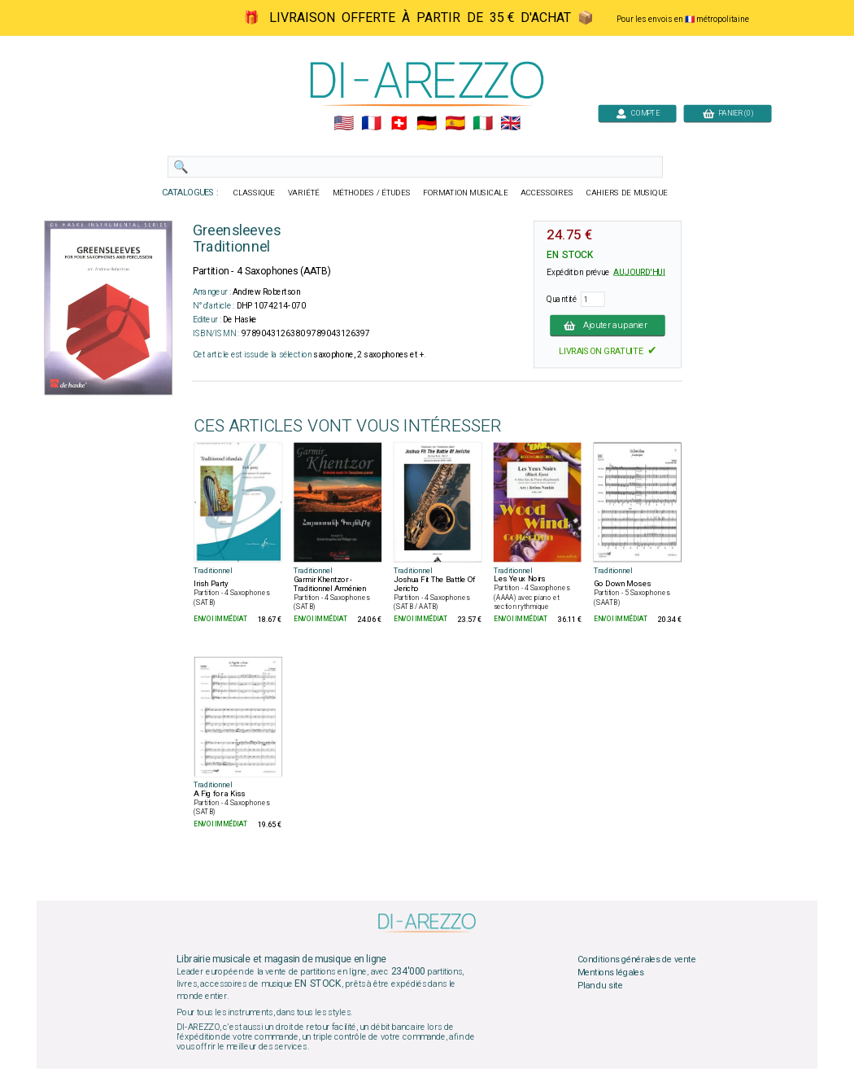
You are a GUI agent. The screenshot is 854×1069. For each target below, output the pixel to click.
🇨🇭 (399, 124)
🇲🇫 (371, 124)
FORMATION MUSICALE (465, 193)
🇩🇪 (426, 124)
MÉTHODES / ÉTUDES (372, 193)
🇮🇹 (483, 124)
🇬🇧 (510, 124)
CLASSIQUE (254, 193)
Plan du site (600, 985)
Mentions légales (610, 972)
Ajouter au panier (608, 324)
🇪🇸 (455, 124)
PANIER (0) (728, 112)
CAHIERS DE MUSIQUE (627, 193)
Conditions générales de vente (636, 959)
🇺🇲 (343, 124)
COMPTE (638, 112)
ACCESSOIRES (547, 193)
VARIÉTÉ (304, 193)
